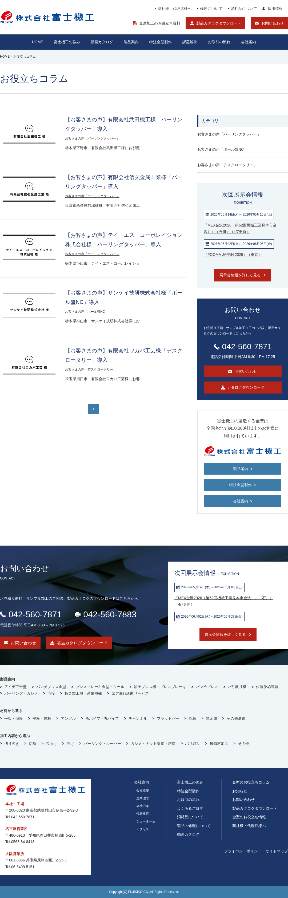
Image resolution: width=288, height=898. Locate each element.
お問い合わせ (272, 23)
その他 (243, 743)
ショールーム (145, 821)
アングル (68, 718)
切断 (32, 743)
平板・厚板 (42, 718)
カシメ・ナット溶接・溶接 (153, 743)
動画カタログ (102, 42)
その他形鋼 (236, 718)
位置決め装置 (267, 687)
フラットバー (168, 718)
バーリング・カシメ (21, 693)
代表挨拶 (142, 814)
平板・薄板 (13, 718)
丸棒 (192, 718)
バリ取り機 (237, 687)
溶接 (51, 693)
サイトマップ (277, 851)
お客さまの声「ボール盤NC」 (86, 311)
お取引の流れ (188, 799)
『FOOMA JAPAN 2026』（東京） (233, 254)
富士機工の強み (190, 782)
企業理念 (142, 798)
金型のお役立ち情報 (249, 817)
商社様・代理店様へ (174, 8)
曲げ (70, 743)
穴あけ (51, 743)
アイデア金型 (15, 687)
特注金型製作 (188, 791)
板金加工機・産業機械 (83, 693)
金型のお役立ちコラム (251, 782)
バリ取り (192, 743)
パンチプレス (207, 687)
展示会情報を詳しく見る (240, 275)
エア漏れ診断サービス (130, 693)
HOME (37, 42)
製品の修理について (194, 826)
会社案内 (248, 42)
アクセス (142, 829)
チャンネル (138, 718)
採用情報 (275, 8)
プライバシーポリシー (242, 851)
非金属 (211, 718)
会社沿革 (142, 806)
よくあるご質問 (190, 808)
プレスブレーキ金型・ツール (100, 687)
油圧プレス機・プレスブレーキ (160, 687)
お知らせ (239, 791)
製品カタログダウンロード (218, 23)
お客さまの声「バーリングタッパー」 (92, 138)
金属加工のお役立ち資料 (159, 23)
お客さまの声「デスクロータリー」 (90, 369)
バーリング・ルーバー (102, 743)
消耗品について (244, 8)
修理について (211, 8)
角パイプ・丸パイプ (102, 718)
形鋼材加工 (219, 743)
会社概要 (142, 790)
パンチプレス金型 (51, 687)
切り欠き (11, 743)
